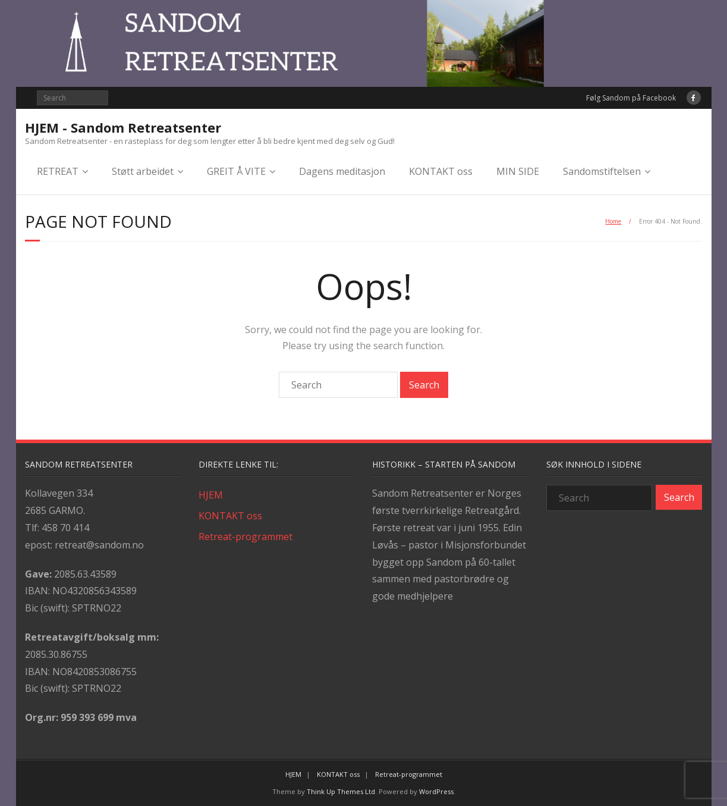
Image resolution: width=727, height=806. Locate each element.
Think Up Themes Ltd (341, 791)
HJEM (211, 494)
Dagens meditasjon (342, 171)
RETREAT (57, 171)
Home (613, 221)
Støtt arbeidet (143, 171)
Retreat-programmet (245, 536)
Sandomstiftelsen (602, 171)
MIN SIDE (517, 171)
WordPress (436, 791)
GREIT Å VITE (236, 171)
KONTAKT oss (441, 171)
